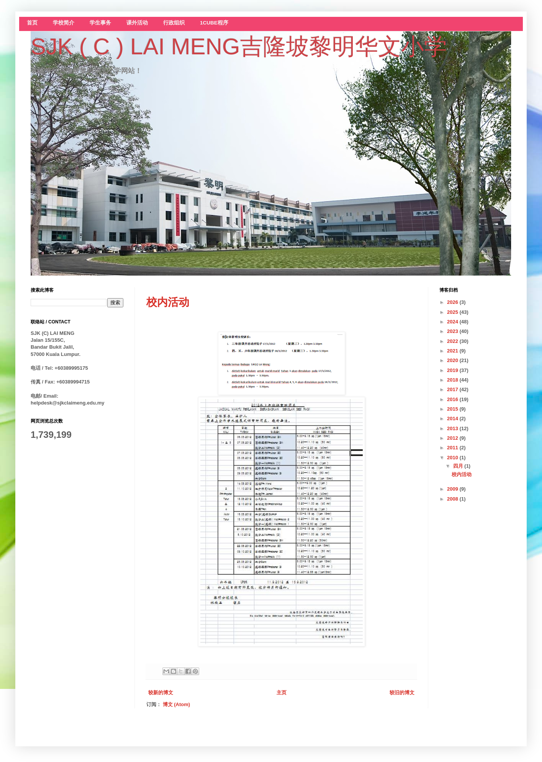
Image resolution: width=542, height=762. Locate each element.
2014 (453, 418)
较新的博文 (160, 692)
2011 (453, 447)
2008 (453, 499)
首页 (32, 23)
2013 (453, 428)
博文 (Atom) (176, 704)
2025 (453, 312)
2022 (453, 341)
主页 (282, 692)
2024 (453, 322)
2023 (453, 331)
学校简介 (63, 23)
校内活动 (167, 302)
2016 (453, 399)
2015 (453, 409)
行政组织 (174, 23)
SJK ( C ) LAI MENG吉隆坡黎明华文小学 (239, 46)
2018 (453, 380)
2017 (453, 389)
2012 (453, 438)
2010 (453, 457)
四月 (459, 466)
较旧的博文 (402, 692)
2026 (453, 302)
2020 (453, 360)
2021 (453, 351)
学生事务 (100, 23)
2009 (453, 489)
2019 (453, 370)
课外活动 (137, 23)
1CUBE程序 (214, 23)
